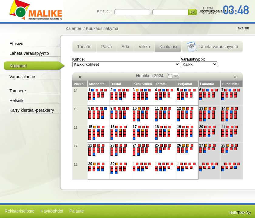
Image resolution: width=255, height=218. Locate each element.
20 (208, 131)
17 (142, 132)
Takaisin (242, 28)
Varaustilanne (22, 76)
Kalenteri (18, 65)
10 (142, 113)
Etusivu (16, 43)
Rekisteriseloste (20, 211)
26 (186, 148)
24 (142, 149)
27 (208, 148)
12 (186, 113)
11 (164, 113)
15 (75, 109)
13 (208, 113)
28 (230, 148)
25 (164, 148)
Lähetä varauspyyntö (29, 53)
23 (119, 149)
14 (75, 90)
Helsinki (16, 100)
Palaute (77, 211)
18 (164, 132)
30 (119, 168)
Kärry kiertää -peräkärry (31, 110)
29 (97, 167)
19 (186, 131)
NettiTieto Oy (240, 212)
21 (230, 131)
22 (97, 149)
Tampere (17, 90)
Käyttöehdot (52, 211)
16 (75, 127)
